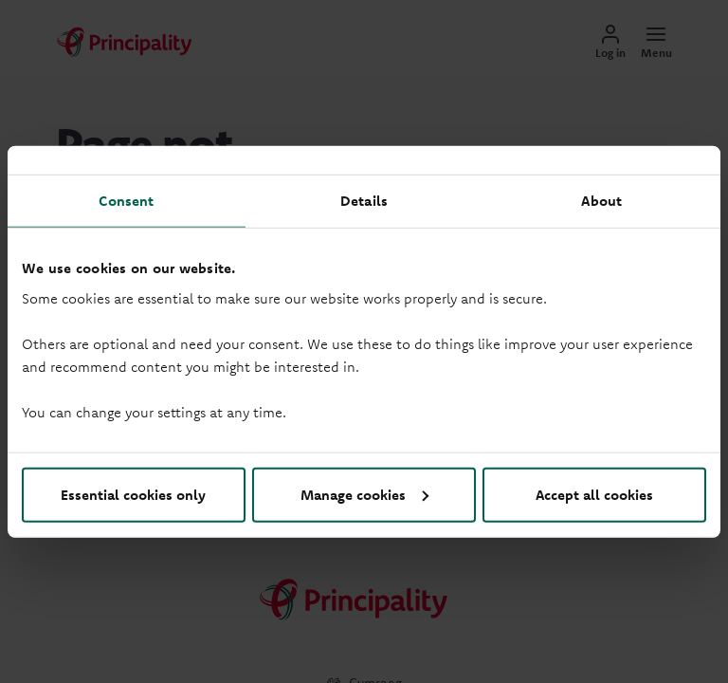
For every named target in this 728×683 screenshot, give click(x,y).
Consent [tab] (126, 201)
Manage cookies (364, 494)
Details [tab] (364, 201)
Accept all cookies (594, 494)
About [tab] (601, 201)
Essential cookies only (133, 494)
